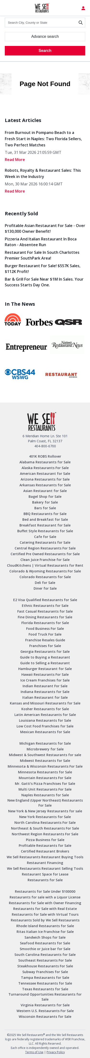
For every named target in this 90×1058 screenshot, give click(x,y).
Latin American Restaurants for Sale (45, 714)
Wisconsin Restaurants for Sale (45, 1016)
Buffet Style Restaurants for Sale (45, 531)
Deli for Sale (45, 582)
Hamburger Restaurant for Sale (45, 668)
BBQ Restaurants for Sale (45, 513)
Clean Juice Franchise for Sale (45, 559)
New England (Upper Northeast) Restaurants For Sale (45, 803)
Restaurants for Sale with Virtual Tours (45, 914)
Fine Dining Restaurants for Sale (45, 617)
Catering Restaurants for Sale (45, 542)
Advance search (45, 36)
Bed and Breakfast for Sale (45, 519)
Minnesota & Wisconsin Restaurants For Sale (45, 766)
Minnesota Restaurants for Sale (45, 772)
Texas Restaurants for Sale (45, 989)
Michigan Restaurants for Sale (45, 743)
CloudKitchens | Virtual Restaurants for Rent (45, 565)
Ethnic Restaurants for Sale (45, 605)
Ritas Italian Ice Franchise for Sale (45, 931)
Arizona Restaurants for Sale (45, 479)
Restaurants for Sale (45, 880)
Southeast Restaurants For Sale (45, 960)
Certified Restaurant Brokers (45, 851)
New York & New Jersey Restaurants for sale (45, 811)
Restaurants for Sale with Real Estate (45, 908)
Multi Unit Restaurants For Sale (45, 789)
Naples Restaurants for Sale (45, 795)
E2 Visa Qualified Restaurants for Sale (45, 600)
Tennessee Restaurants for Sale (45, 983)
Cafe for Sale (45, 536)
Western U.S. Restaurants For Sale (45, 1010)
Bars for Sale (45, 508)
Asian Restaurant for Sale (45, 490)
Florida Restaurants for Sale (45, 622)
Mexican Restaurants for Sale (45, 732)
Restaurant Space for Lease (45, 874)
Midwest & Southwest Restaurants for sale (45, 755)
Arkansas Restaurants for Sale (45, 485)
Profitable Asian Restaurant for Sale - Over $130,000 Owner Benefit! (45, 228)
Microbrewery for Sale (45, 749)
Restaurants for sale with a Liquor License (45, 897)
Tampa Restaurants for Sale (45, 977)
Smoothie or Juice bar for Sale (45, 949)
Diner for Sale (45, 588)
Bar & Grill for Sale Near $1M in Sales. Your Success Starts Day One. (44, 282)
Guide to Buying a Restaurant (45, 657)
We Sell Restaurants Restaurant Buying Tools (45, 857)
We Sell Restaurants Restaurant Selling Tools (45, 868)
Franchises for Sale (45, 645)
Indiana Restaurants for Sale (45, 691)
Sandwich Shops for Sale (45, 937)
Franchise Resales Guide (45, 640)
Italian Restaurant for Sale (45, 697)
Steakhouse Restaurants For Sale (45, 966)
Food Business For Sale (45, 628)
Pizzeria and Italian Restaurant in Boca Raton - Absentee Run (41, 241)
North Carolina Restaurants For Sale (45, 822)
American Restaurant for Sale (45, 473)
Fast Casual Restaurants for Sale (45, 611)
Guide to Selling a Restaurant (45, 663)
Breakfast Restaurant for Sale (45, 525)
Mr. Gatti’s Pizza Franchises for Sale (45, 783)
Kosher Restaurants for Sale (45, 709)
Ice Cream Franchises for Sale (45, 680)
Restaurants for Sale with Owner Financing (45, 903)
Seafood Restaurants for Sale (45, 943)
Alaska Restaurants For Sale (45, 467)
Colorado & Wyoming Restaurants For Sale (45, 571)
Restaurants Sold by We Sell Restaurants (45, 920)
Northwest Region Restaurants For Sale (45, 834)
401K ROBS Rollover (45, 456)
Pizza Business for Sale (45, 839)
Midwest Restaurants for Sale (45, 760)
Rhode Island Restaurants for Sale (45, 926)
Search (45, 51)
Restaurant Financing (45, 862)
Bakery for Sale (45, 502)
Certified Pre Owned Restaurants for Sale (45, 554)
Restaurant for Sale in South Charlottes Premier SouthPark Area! (42, 255)
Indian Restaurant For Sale (45, 686)
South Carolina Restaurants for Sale (45, 954)
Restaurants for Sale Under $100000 (45, 891)
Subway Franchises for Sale (45, 971)
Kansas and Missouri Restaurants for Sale (45, 703)
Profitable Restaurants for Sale (45, 845)
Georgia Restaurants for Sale (45, 651)
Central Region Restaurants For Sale (45, 548)
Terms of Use (34, 1052)
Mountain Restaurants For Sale (45, 777)
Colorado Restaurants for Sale (45, 577)
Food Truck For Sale (45, 634)
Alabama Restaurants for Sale (45, 462)
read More (15, 159)
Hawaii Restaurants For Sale (45, 674)
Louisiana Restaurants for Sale (45, 720)
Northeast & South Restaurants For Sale (45, 828)
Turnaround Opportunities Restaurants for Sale (45, 997)
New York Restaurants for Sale (45, 816)
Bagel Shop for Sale (45, 496)
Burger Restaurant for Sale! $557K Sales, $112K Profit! (42, 268)
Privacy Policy (56, 1052)
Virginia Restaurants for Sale (45, 1005)
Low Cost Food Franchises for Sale (45, 726)
